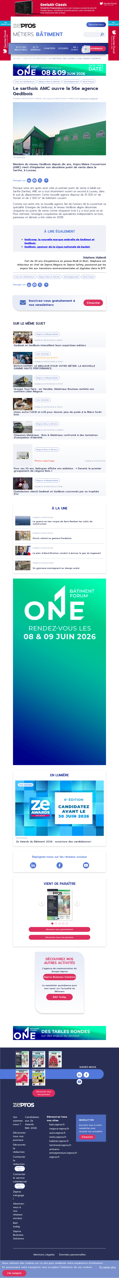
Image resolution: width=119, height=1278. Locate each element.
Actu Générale (35, 48)
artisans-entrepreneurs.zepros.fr (63, 1151)
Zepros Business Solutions (59, 977)
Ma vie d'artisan (76, 48)
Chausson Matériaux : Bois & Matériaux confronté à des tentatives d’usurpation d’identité (56, 436)
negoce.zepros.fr (59, 1129)
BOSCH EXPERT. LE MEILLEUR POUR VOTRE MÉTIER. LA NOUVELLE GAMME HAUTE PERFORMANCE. (54, 367)
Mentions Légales (43, 1254)
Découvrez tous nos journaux (59, 937)
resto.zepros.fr (57, 1137)
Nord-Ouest (88, 81)
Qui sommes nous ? (18, 1120)
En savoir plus (107, 1267)
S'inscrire (93, 303)
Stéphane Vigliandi (89, 98)
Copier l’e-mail (20, 1168)
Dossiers (63, 48)
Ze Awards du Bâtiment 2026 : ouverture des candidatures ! (53, 841)
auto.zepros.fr (57, 1133)
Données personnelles (72, 1254)
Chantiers (49, 48)
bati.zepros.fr (57, 1125)
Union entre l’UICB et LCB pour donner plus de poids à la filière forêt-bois (58, 413)
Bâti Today (59, 997)
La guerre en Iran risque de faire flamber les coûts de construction (62, 523)
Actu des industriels (21, 48)
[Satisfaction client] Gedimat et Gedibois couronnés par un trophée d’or (56, 493)
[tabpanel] (59, 904)
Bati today (16, 1225)
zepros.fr (54, 1157)
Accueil (17, 58)
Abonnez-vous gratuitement (59, 929)
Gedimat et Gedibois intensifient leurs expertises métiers (50, 345)
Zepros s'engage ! (18, 1195)
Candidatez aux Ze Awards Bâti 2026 (32, 1122)
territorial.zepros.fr (60, 1145)
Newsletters (96, 24)
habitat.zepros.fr (59, 1141)
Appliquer (102, 34)
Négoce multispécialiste (47, 334)
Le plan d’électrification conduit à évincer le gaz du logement (67, 553)
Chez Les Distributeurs (35, 58)
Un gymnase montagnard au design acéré (56, 568)
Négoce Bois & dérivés (49, 81)
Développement (71, 81)
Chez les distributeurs (25, 81)
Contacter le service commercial (20, 1177)
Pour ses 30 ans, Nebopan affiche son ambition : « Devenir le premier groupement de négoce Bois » (57, 470)
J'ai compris (14, 1273)
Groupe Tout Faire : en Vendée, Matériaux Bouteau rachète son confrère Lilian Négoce (54, 390)
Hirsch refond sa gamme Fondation (52, 538)
